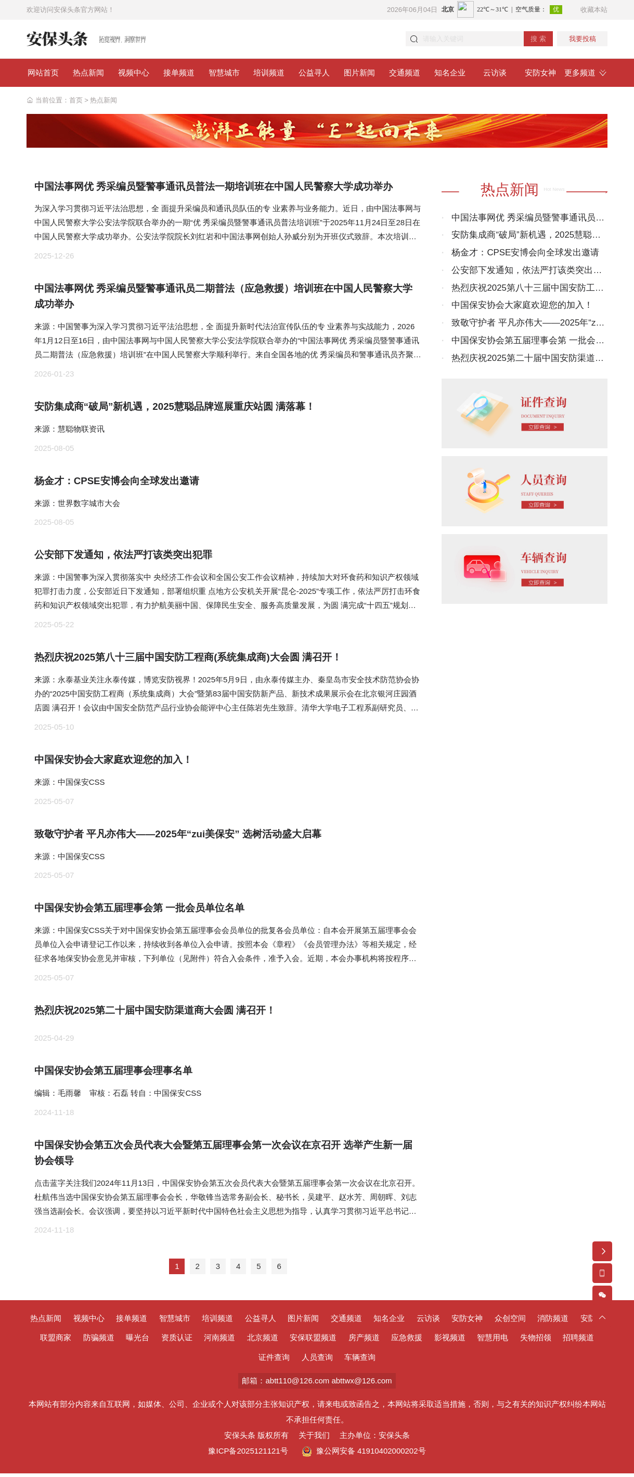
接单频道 (131, 1322)
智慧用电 (492, 1341)
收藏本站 (593, 9)
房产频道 (364, 1341)
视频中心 (89, 1322)
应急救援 (406, 1341)
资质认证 (176, 1341)
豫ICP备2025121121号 (248, 1454)
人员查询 (317, 1361)
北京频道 (262, 1341)
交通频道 (346, 1322)
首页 (76, 100)
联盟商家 (55, 1341)
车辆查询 (360, 1361)
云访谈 (428, 1322)
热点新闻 (103, 100)
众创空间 (510, 1322)
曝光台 (137, 1341)
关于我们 (314, 1438)
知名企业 (389, 1322)
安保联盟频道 (313, 1341)
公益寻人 (260, 1322)
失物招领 (535, 1341)
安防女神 (467, 1322)
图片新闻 (303, 1322)
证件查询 (274, 1361)
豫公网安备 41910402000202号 (363, 1454)
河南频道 (219, 1341)
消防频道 (552, 1322)
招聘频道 (578, 1341)
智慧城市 (174, 1322)
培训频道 (217, 1322)
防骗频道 (98, 1341)
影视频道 (449, 1341)
